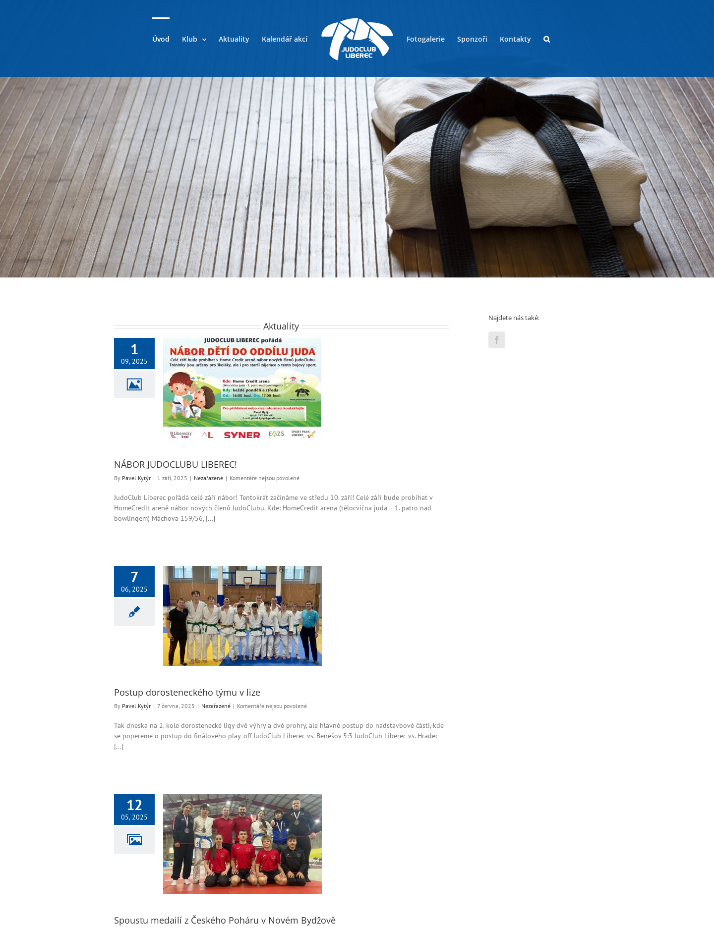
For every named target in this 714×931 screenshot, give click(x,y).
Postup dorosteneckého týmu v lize (187, 692)
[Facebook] (496, 339)
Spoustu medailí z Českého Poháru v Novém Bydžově (225, 920)
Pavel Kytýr (136, 478)
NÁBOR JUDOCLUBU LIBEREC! (175, 464)
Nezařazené (208, 478)
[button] (546, 38)
